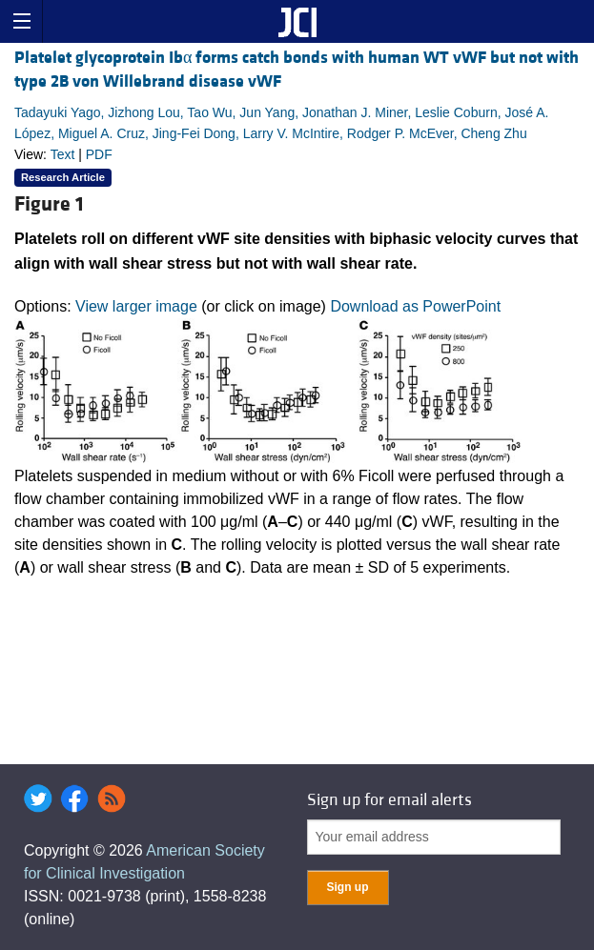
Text (63, 154)
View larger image (136, 306)
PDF (99, 154)
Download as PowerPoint (415, 306)
